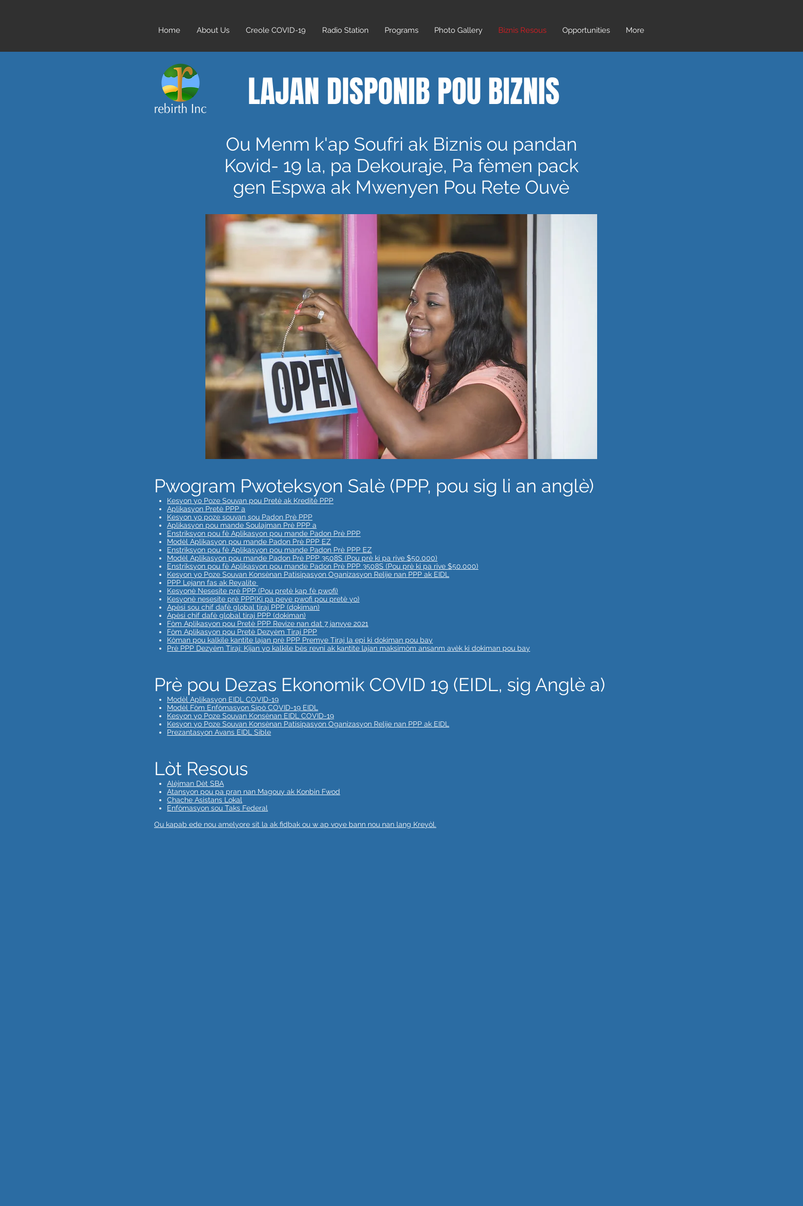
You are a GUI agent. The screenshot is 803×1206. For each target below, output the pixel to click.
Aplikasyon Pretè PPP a (206, 509)
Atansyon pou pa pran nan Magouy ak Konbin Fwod (253, 791)
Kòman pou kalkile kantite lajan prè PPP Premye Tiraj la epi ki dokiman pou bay (300, 640)
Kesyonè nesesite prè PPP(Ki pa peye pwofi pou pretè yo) (263, 599)
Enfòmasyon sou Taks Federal (217, 808)
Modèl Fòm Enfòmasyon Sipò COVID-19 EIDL (242, 707)
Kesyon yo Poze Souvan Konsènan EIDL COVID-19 (250, 716)
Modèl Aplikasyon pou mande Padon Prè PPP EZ (249, 541)
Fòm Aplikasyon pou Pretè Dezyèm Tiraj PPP (242, 632)
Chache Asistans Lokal (204, 800)
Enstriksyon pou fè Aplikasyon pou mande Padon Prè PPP (264, 533)
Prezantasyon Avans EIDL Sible (219, 732)
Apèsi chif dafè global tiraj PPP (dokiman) (236, 615)
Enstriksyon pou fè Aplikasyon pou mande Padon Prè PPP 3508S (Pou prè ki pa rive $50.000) (322, 566)
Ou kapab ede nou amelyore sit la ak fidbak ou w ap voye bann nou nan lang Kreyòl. (295, 824)
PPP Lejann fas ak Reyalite (212, 582)
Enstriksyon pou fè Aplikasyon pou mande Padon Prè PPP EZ (269, 550)
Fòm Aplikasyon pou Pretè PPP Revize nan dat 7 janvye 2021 (267, 623)
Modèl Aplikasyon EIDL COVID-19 (223, 699)
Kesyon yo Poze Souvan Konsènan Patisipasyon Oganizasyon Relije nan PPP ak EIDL (308, 574)
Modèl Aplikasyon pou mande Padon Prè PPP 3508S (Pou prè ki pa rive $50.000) (302, 558)
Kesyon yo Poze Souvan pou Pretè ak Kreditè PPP (250, 500)
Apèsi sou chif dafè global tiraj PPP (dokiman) (243, 607)
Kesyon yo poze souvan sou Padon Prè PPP (239, 517)
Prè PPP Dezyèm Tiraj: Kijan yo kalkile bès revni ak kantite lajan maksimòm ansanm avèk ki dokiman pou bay (348, 648)
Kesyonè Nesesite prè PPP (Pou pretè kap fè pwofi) (252, 591)
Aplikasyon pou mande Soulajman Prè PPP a (241, 525)
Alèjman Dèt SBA (195, 783)
